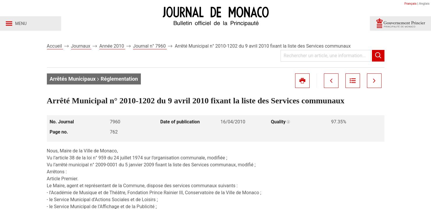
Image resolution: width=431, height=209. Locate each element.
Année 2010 (112, 46)
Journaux (81, 46)
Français (411, 4)
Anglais (424, 4)
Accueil (55, 46)
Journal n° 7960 (150, 46)
